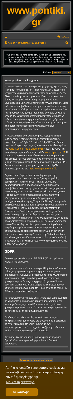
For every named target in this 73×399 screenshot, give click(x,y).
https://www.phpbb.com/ (41, 168)
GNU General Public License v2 (25, 148)
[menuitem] (63, 37)
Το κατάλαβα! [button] (21, 392)
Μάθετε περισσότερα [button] (20, 382)
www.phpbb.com (53, 152)
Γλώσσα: (47, 72)
